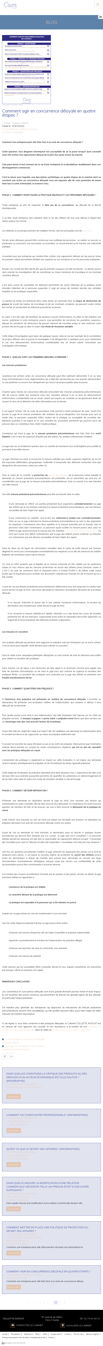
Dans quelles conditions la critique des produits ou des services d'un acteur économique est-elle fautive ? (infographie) (46, 1077)
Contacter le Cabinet (29, 1325)
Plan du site (78, 1334)
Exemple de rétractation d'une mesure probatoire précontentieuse (23, 1048)
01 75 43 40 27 (92, 1318)
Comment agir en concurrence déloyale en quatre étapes (23, 1041)
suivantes (87, 230)
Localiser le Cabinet (79, 1325)
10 (64, 1302)
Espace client (56, 1334)
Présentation (15, 1334)
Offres (45, 1334)
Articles (51, 1337)
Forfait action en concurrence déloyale (71, 1029)
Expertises (28, 1334)
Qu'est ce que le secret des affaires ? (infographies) (43, 1149)
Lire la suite (13, 1096)
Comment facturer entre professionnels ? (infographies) (47, 1115)
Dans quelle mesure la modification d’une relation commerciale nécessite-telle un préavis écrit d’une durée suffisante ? (47, 1186)
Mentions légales (92, 1334)
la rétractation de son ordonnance (81, 530)
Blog (37, 1334)
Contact (67, 1334)
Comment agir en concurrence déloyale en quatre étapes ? (48, 1271)
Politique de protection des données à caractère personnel (23, 1337)
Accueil (4, 1334)
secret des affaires (58, 475)
